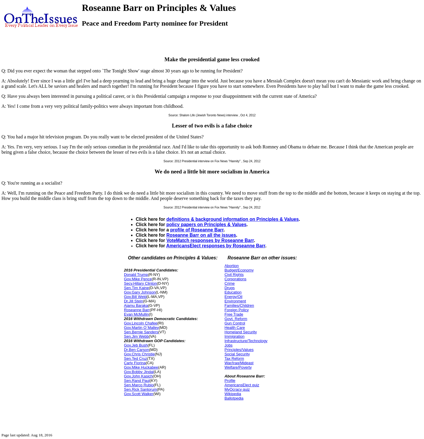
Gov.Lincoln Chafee (140, 323)
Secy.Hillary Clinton (140, 283)
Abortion (231, 266)
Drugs (229, 288)
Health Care (234, 327)
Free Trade (233, 314)
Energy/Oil (233, 296)
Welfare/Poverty (237, 367)
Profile (229, 380)
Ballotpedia (233, 398)
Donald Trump (136, 274)
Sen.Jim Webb (136, 336)
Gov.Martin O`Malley (141, 327)
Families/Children (239, 305)
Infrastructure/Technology (245, 341)
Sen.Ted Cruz (135, 358)
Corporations (235, 279)
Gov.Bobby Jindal (139, 372)
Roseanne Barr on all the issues (201, 235)
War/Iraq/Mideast (239, 363)
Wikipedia (232, 394)
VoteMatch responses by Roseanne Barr (210, 240)
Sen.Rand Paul (137, 380)
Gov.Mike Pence (138, 279)
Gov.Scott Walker (138, 394)
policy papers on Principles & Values (206, 224)
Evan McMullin (136, 314)
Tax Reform (234, 358)
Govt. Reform (235, 319)
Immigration (234, 336)
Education (232, 292)
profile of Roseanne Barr (196, 229)
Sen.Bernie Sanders (141, 332)
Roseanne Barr (137, 310)
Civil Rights (234, 274)
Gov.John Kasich (138, 376)
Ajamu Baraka (136, 305)
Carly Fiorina (135, 363)
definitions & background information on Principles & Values (232, 219)
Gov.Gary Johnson (139, 292)
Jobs (228, 345)
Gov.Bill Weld (135, 296)
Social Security (237, 354)
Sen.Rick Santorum (140, 389)
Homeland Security (240, 332)
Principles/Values (239, 349)
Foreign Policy (236, 310)
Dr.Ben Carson (136, 349)
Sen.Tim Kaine (136, 288)
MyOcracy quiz (237, 389)
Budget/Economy (239, 270)
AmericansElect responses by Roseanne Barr (215, 245)
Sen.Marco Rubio (138, 385)
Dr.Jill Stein (133, 301)
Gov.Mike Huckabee (141, 367)
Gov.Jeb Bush (136, 345)
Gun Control (234, 323)
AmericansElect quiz (241, 385)
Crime (229, 283)
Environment (235, 301)
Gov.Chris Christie (139, 354)
